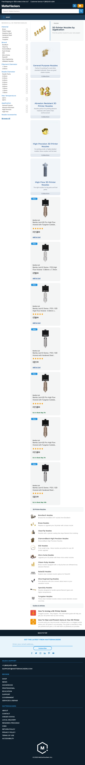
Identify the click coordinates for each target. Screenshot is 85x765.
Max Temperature (9, 96)
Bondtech (5, 45)
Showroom (7, 685)
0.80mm (4, 86)
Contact (6, 714)
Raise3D (5, 57)
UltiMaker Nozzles (8, 61)
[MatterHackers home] (42, 748)
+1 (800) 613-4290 (49, 1)
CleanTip (5, 47)
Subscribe (43, 648)
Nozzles (56, 23)
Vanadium (5, 37)
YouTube (53, 653)
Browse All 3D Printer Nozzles (14, 23)
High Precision (6, 109)
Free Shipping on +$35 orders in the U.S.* (15, 1)
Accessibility (8, 738)
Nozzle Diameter (8, 72)
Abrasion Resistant (8, 107)
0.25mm (4, 78)
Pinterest (49, 653)
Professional (8, 688)
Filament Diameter (9, 64)
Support (6, 694)
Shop (4, 679)
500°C (4, 100)
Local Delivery (9, 720)
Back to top (42, 633)
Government (8, 697)
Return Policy (8, 729)
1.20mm (4, 90)
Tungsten (5, 39)
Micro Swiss (6, 55)
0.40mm (4, 80)
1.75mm (4, 66)
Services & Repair (10, 701)
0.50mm (4, 82)
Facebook (32, 653)
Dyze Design (6, 51)
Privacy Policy (8, 732)
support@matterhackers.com (17, 669)
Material (5, 27)
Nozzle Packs (6, 74)
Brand (4, 42)
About (5, 711)
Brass (4, 29)
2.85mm (4, 69)
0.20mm (4, 76)
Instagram (40, 653)
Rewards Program (10, 723)
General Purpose (7, 105)
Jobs (4, 726)
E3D (3, 53)
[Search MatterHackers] (81, 11)
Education (7, 691)
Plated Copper (6, 31)
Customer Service (36, 1)
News (4, 682)
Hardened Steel (7, 35)
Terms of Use (8, 735)
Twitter (36, 653)
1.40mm (4, 92)
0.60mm (4, 84)
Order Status (8, 717)
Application (6, 103)
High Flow (5, 111)
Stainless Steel (7, 33)
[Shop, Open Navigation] (6, 17)
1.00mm (4, 88)
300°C (4, 98)
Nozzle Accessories (9, 115)
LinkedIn (45, 653)
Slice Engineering (7, 59)
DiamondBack (6, 49)
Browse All (6, 119)
